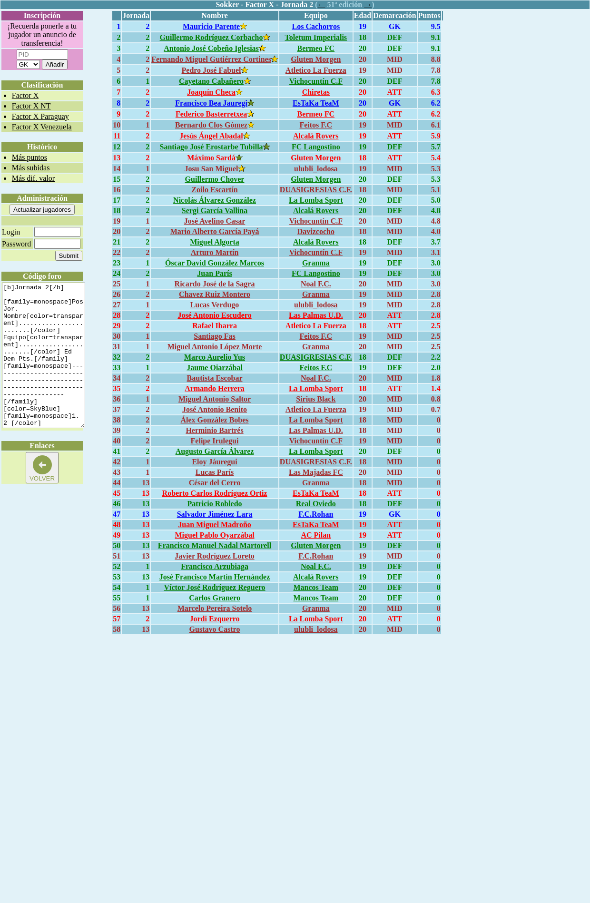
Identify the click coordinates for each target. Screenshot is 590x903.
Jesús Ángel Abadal (211, 136)
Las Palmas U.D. (316, 315)
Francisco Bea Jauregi (211, 103)
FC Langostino (316, 147)
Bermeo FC (315, 48)
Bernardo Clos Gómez (211, 125)
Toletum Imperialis (316, 37)
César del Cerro (215, 483)
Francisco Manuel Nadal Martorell (214, 545)
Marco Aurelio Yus (214, 357)
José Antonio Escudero (214, 315)
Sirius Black (315, 399)
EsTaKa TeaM (316, 103)
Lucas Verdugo (214, 305)
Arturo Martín (215, 252)
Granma (316, 263)
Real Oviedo (316, 504)
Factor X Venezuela (42, 127)
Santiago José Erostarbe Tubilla (211, 147)
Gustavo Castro (214, 629)
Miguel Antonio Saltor (214, 399)
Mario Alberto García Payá (214, 231)
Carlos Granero (214, 598)
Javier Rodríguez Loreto (214, 556)
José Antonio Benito (214, 409)
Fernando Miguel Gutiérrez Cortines (211, 59)
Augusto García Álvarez (215, 451)
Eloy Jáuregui (214, 462)
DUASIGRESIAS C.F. (316, 190)
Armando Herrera (214, 388)
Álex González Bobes (214, 420)
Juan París (214, 273)
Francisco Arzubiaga (214, 566)
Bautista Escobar (215, 378)
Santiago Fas (215, 336)
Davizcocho (315, 231)
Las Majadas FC (316, 472)
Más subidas (31, 168)
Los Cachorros (316, 26)
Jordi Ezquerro (215, 619)
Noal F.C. (316, 284)
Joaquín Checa (211, 92)
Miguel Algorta (214, 242)
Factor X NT (31, 106)
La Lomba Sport (316, 200)
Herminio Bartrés (214, 430)
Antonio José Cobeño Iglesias (211, 48)
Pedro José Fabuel (211, 70)
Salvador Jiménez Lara (215, 514)
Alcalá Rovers (316, 136)
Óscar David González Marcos (214, 263)
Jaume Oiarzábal (215, 367)
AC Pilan (316, 535)
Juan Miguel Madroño (214, 524)
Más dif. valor (33, 178)
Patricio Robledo (214, 504)
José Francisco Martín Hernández (214, 577)
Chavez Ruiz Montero (214, 294)
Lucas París (215, 472)
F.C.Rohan (315, 514)
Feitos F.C (315, 125)
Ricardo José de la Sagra (215, 284)
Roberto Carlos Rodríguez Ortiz (214, 493)
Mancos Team (315, 587)
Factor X (25, 95)
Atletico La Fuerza (315, 70)
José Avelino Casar (215, 221)
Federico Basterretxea (211, 114)
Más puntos (29, 157)
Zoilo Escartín (214, 190)
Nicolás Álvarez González (214, 200)
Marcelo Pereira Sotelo (214, 608)
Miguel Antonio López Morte (214, 347)
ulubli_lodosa (316, 169)
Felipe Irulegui (215, 441)
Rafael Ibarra (214, 326)
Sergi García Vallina (214, 210)
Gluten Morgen (316, 59)
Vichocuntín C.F (316, 81)
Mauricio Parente (211, 26)
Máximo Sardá (211, 158)
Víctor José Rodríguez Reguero (214, 587)
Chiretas (316, 92)
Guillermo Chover (215, 179)
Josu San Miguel (211, 169)
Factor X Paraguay (40, 116)
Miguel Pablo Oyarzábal (214, 535)
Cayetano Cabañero (211, 81)
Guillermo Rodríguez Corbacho (211, 37)
